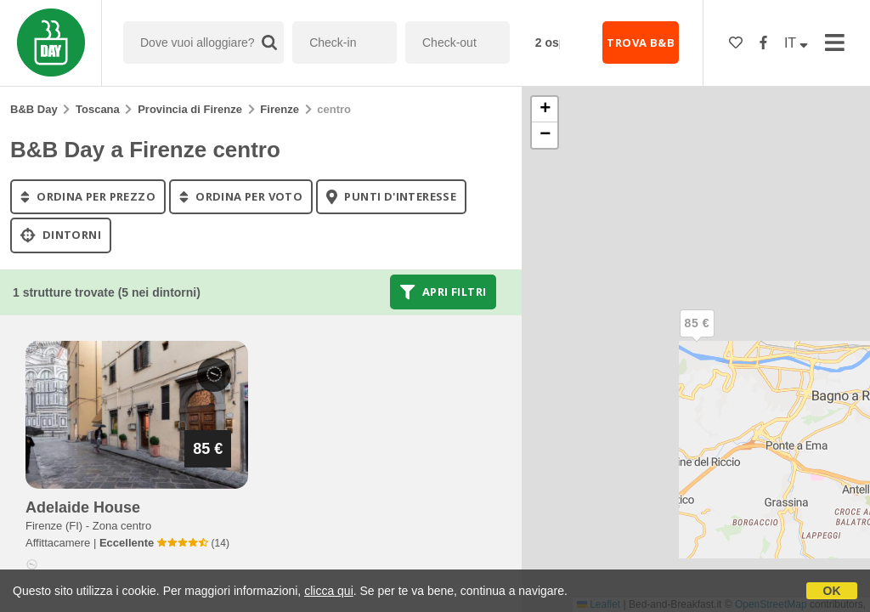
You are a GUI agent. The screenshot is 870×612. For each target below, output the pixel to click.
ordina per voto (240, 196)
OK (832, 591)
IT (796, 43)
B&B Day (34, 109)
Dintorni (60, 235)
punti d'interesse (391, 196)
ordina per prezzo (87, 196)
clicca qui (328, 591)
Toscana (98, 109)
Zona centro (122, 525)
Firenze (279, 109)
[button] (697, 337)
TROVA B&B (641, 42)
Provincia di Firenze (190, 109)
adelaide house (82, 507)
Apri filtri (443, 291)
